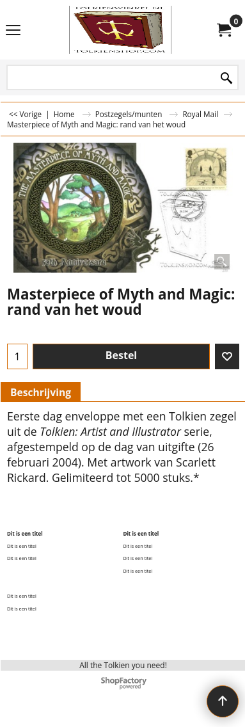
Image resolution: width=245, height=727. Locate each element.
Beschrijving (40, 392)
